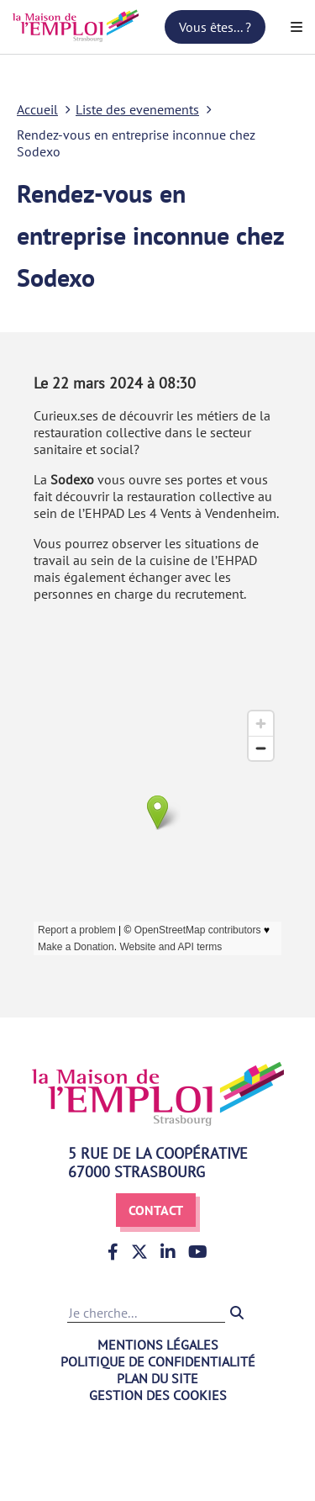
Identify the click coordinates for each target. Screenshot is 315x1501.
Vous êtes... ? (215, 26)
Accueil (37, 109)
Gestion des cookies (158, 1395)
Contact (156, 1210)
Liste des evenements (137, 109)
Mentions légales (157, 1344)
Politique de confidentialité (157, 1361)
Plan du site (157, 1378)
